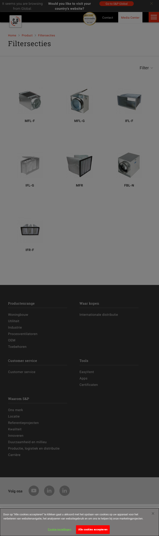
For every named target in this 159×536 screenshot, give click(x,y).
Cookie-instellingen (59, 530)
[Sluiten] (153, 514)
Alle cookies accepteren (92, 530)
